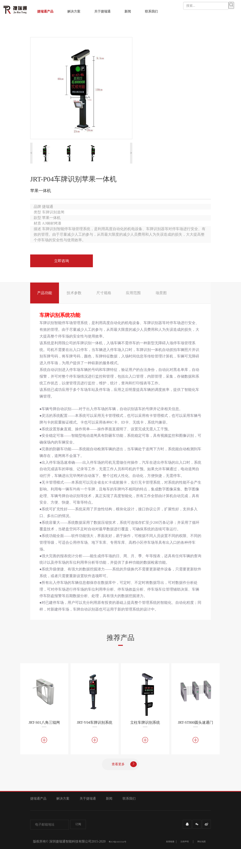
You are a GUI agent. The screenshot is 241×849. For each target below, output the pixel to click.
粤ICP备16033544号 (117, 842)
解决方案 (73, 11)
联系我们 (151, 11)
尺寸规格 (103, 293)
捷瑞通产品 (45, 11)
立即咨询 (61, 261)
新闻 (127, 11)
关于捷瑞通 (102, 11)
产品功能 (44, 293)
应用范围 (133, 293)
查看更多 (124, 764)
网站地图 (201, 841)
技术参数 (74, 293)
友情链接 (170, 841)
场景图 (161, 293)
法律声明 (184, 841)
